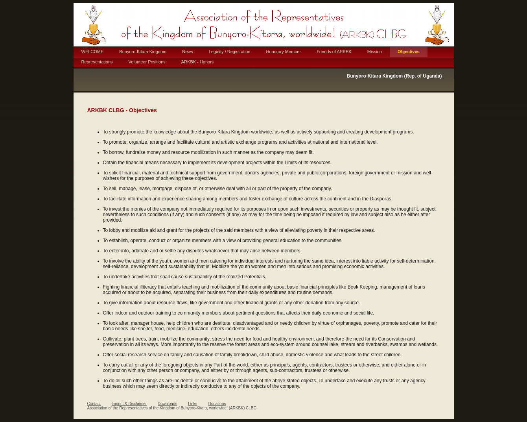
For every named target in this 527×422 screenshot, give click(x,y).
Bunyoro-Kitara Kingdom (142, 51)
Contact (94, 404)
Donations (217, 404)
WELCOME (92, 51)
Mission (374, 51)
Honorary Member (283, 51)
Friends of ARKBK (334, 51)
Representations (97, 61)
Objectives (409, 51)
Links (192, 404)
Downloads (167, 404)
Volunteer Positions (147, 61)
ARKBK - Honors (197, 61)
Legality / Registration (230, 51)
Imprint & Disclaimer (129, 404)
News (187, 51)
